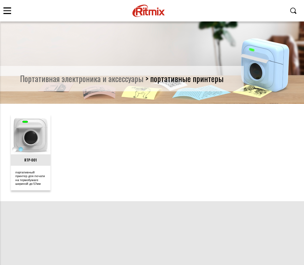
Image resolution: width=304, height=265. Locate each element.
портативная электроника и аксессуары (82, 78)
